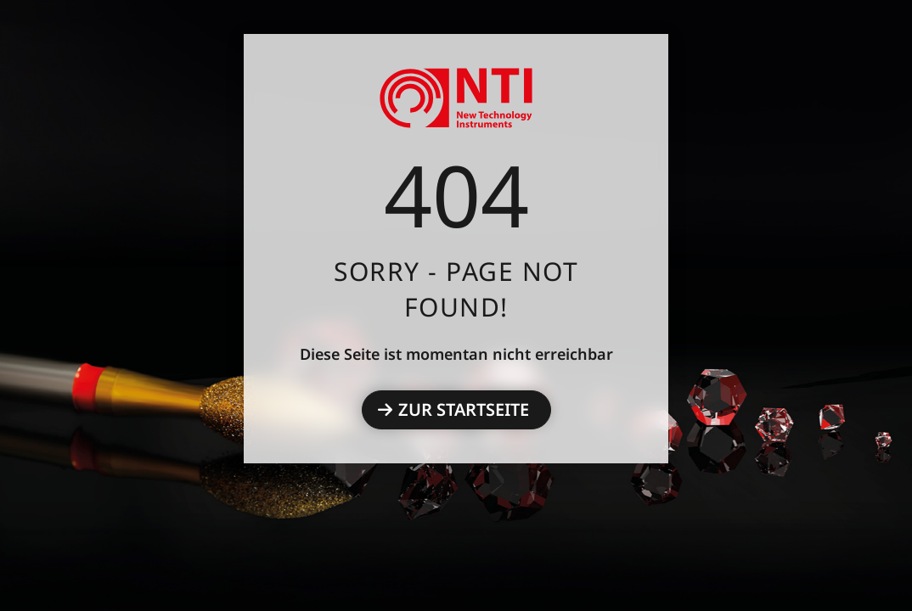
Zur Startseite (463, 409)
